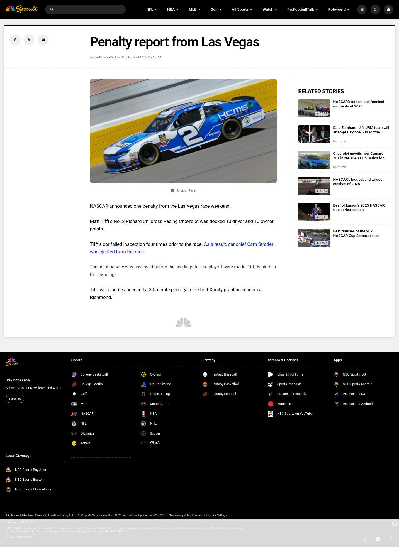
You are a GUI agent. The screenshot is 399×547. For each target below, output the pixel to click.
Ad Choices (12, 515)
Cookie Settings (217, 515)
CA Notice (199, 515)
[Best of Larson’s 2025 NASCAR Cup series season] (314, 212)
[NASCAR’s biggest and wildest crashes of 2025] (314, 186)
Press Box (107, 515)
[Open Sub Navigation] (156, 9)
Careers (39, 515)
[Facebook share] (15, 39)
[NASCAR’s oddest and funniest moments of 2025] (314, 108)
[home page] (22, 9)
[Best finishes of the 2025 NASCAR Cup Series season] (314, 238)
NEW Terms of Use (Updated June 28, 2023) (140, 515)
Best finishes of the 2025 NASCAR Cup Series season (356, 233)
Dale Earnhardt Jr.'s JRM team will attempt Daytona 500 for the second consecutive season (361, 129)
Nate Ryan (339, 141)
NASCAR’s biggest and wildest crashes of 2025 (358, 181)
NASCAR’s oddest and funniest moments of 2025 (358, 103)
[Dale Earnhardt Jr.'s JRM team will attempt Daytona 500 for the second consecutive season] (314, 134)
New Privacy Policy (180, 515)
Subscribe (15, 398)
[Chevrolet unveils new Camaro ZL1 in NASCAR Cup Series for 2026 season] (314, 160)
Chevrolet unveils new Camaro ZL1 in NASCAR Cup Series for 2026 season (358, 155)
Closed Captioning (57, 515)
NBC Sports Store (88, 515)
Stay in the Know (18, 380)
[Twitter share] (29, 39)
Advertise (27, 515)
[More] (362, 9)
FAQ (72, 515)
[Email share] (43, 39)
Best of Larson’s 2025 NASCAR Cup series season (359, 207)
